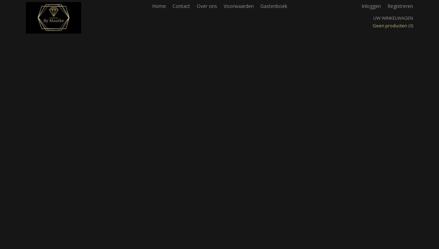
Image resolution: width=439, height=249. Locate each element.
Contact (181, 6)
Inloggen (371, 6)
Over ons (207, 6)
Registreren (400, 6)
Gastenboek (273, 6)
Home (159, 6)
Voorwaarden (239, 6)
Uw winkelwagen (393, 18)
